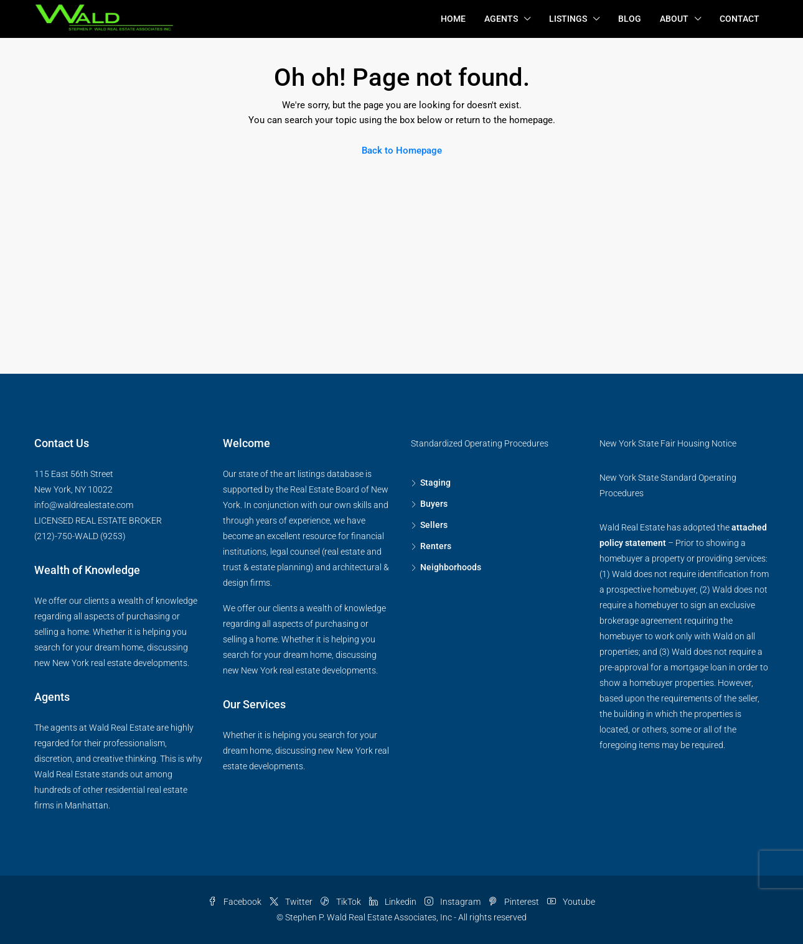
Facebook (235, 902)
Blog (629, 19)
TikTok (342, 902)
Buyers (434, 504)
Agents (501, 19)
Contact (739, 19)
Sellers (434, 525)
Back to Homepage (402, 150)
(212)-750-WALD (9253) (80, 536)
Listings (568, 19)
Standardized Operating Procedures (479, 443)
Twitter (292, 902)
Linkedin (393, 902)
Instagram (453, 902)
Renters (435, 546)
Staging (435, 483)
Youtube (571, 902)
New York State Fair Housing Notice (667, 443)
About (674, 19)
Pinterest (515, 902)
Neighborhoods (450, 567)
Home (453, 19)
